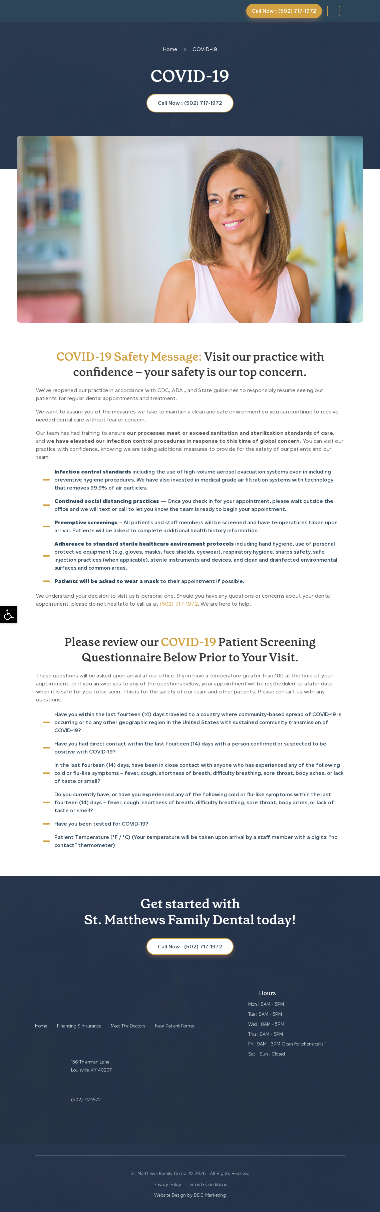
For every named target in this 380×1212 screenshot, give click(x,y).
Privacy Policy (167, 1184)
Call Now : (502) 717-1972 (284, 11)
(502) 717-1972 (179, 604)
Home (170, 49)
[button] (8, 614)
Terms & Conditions (207, 1184)
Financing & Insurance (79, 1026)
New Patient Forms (174, 1026)
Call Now (190, 946)
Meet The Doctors (128, 1026)
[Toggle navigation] (333, 11)
